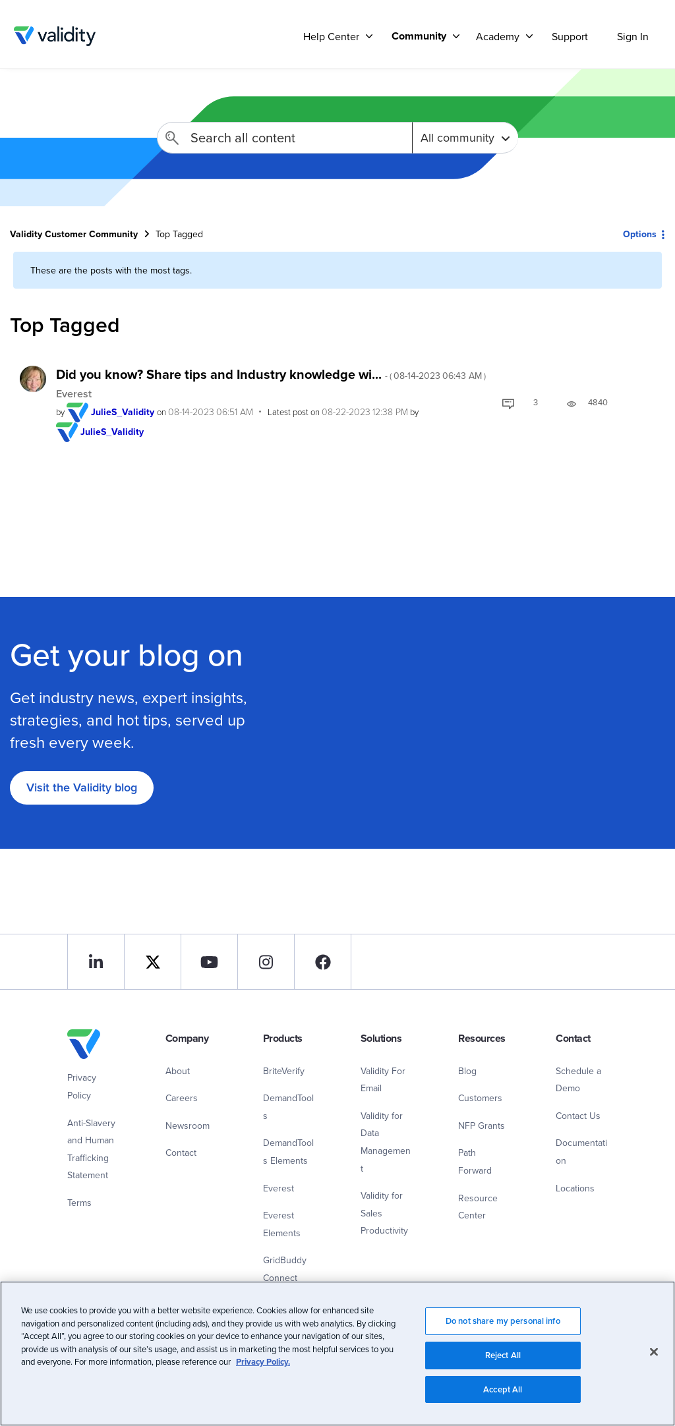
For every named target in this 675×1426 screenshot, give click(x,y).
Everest (74, 393)
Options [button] (640, 234)
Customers (480, 1097)
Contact (180, 1152)
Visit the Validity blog (81, 787)
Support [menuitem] (570, 36)
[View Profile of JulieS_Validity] (122, 411)
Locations (575, 1188)
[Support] (369, 36)
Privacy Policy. (263, 1367)
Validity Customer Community (54, 36)
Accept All (502, 1394)
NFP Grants (481, 1125)
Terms (79, 1202)
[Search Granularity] (465, 138)
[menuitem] (420, 36)
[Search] (284, 138)
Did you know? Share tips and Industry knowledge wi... (271, 374)
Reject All (503, 1360)
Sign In (633, 36)
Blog (467, 1070)
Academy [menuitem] (497, 36)
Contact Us (578, 1115)
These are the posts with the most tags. (111, 270)
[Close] (653, 1357)
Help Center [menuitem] (331, 36)
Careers (181, 1097)
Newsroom (187, 1125)
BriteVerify (284, 1070)
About (177, 1070)
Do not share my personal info (503, 1326)
